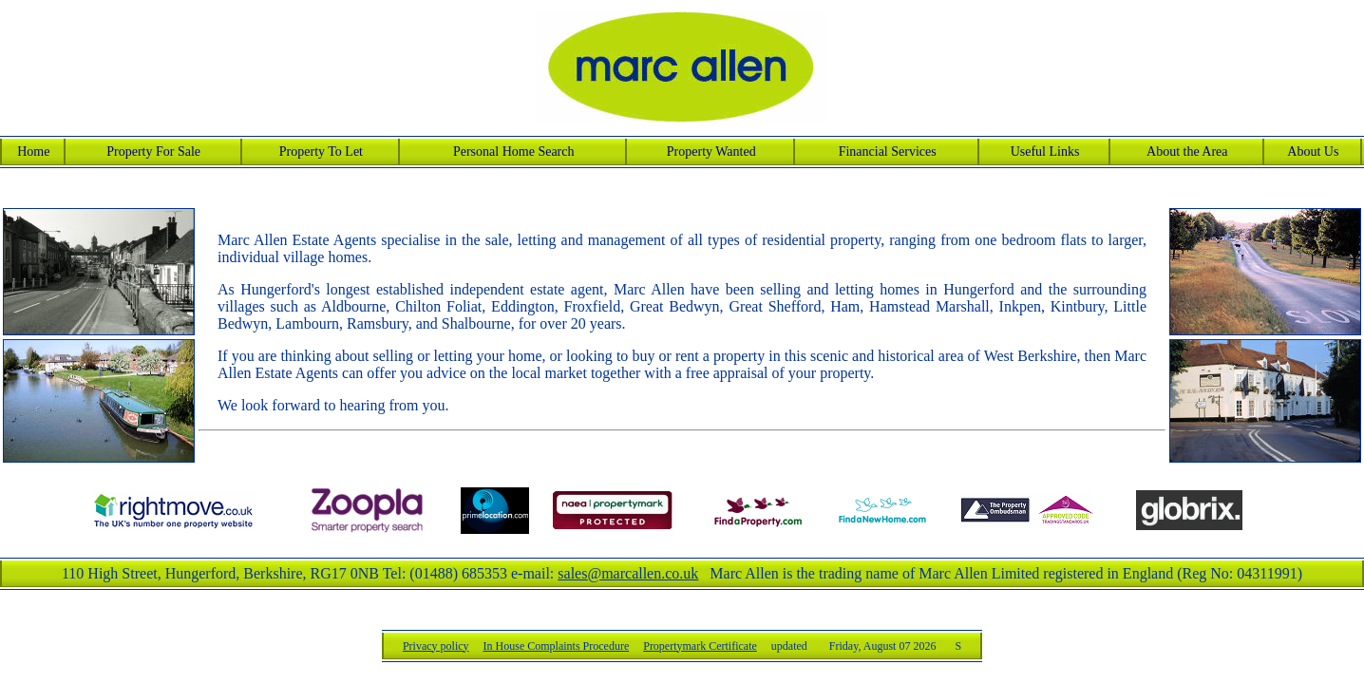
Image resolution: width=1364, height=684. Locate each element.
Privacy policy (489, 646)
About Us (1312, 151)
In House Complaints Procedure (610, 646)
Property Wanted (711, 151)
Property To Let (321, 151)
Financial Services (888, 151)
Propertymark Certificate (753, 646)
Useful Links (1045, 151)
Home (33, 151)
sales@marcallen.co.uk (628, 573)
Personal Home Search (514, 151)
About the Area (1187, 151)
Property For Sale (153, 151)
